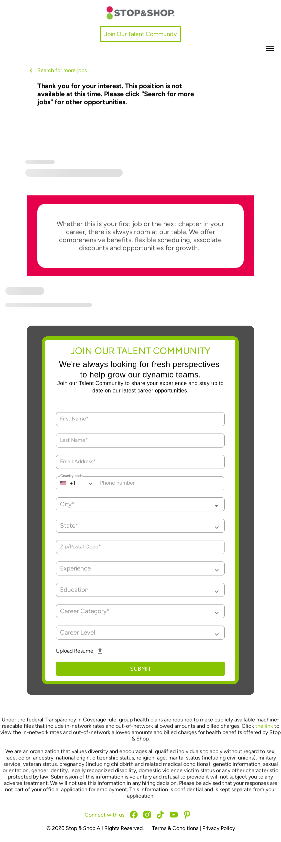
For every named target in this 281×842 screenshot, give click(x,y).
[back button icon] (31, 70)
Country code (71, 476)
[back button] (32, 70)
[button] (140, 526)
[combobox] (140, 504)
